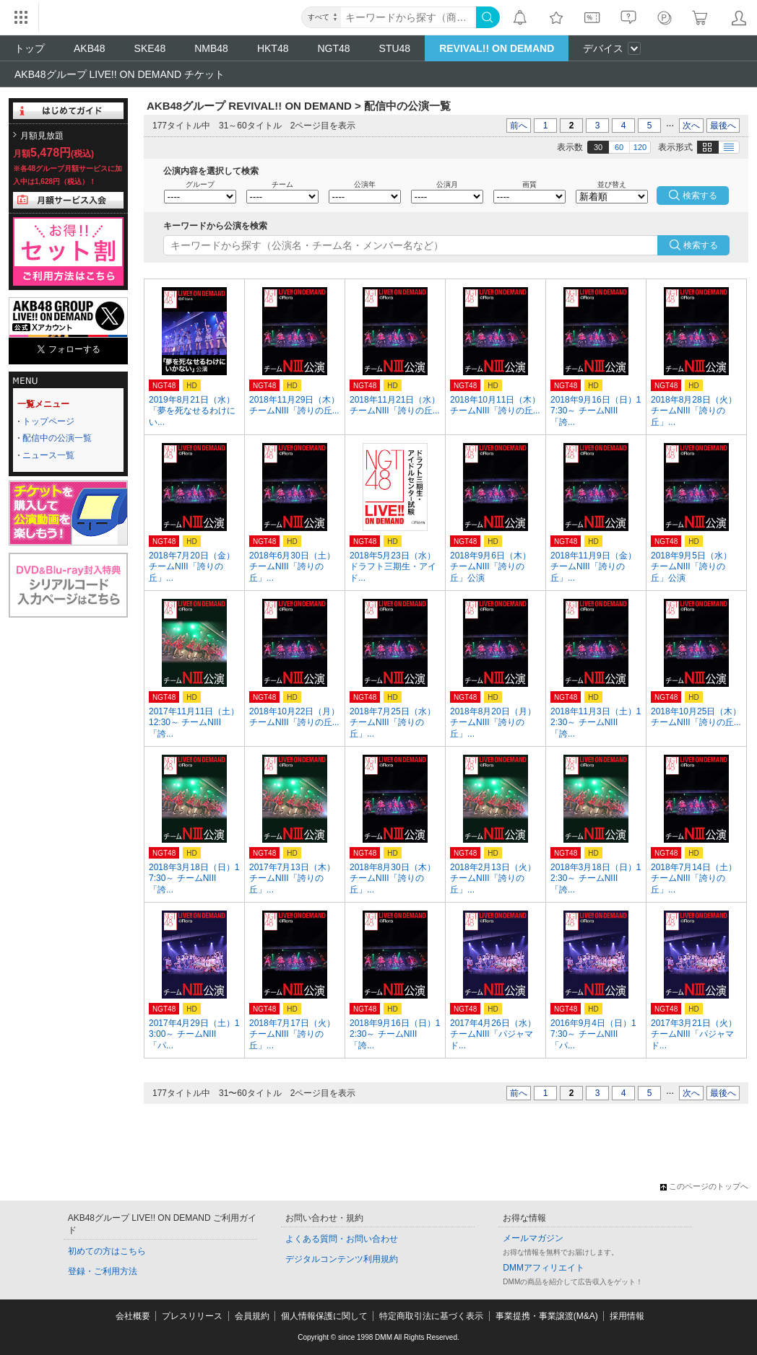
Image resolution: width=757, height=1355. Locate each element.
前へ (518, 125)
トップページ (48, 421)
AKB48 (89, 48)
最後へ (723, 125)
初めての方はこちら (107, 1251)
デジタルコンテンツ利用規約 (341, 1259)
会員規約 (252, 1316)
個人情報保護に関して (324, 1316)
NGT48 (333, 48)
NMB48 (211, 48)
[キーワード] (408, 17)
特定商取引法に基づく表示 (431, 1316)
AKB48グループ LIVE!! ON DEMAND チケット (119, 74)
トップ (29, 48)
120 (639, 147)
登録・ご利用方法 (102, 1271)
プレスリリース (192, 1316)
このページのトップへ (704, 1186)
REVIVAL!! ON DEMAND (496, 48)
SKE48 (150, 48)
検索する (700, 245)
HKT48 (273, 48)
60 (619, 147)
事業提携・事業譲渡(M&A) (547, 1316)
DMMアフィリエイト (543, 1268)
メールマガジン (533, 1238)
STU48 (395, 48)
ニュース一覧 (48, 455)
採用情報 (627, 1316)
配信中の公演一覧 (57, 438)
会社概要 (133, 1316)
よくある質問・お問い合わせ (341, 1239)
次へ (691, 125)
